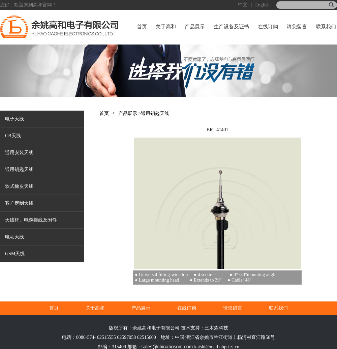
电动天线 (14, 236)
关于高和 (166, 26)
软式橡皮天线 (19, 186)
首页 (142, 26)
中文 (242, 4)
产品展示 (195, 26)
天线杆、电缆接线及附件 (31, 220)
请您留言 (297, 26)
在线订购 (268, 26)
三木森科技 (216, 327)
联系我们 (326, 26)
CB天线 (13, 135)
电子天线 (14, 118)
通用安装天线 (19, 152)
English (262, 4)
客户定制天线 (19, 203)
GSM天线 (15, 253)
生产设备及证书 (231, 26)
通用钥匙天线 (19, 169)
